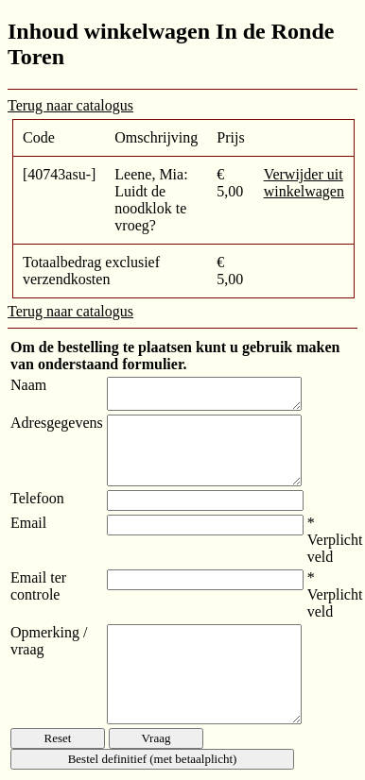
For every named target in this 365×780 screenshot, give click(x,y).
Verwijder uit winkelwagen (304, 182)
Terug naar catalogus (70, 105)
